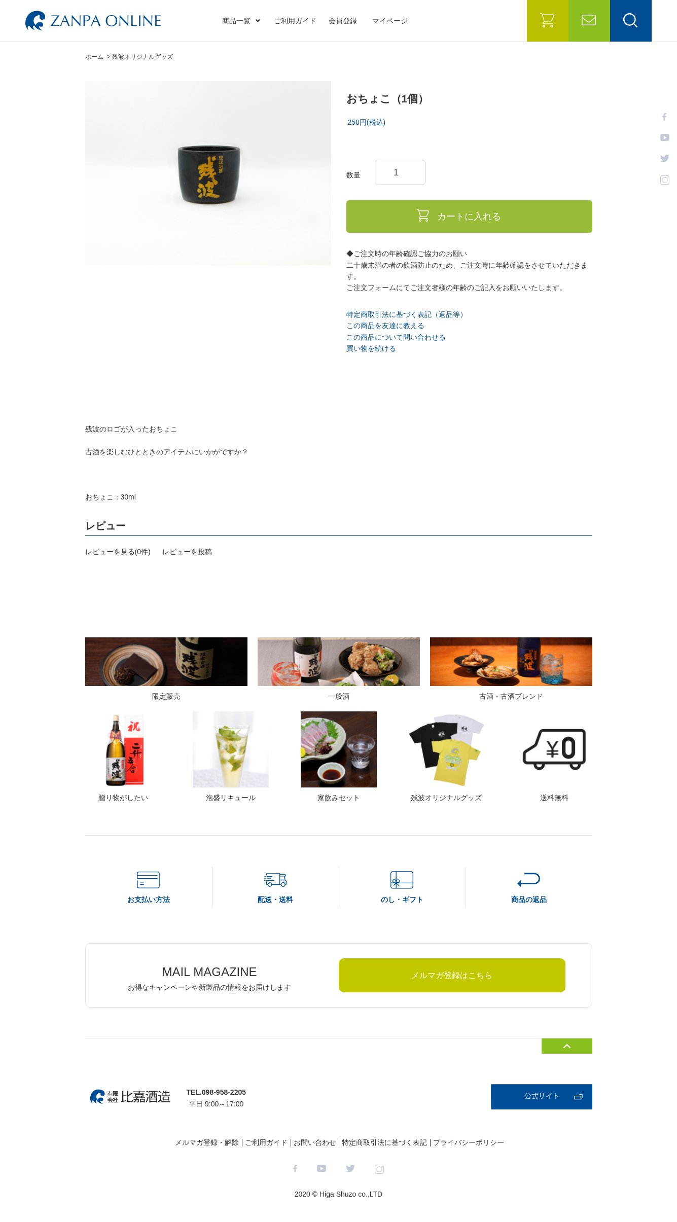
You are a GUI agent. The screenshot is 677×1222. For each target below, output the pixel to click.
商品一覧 (241, 21)
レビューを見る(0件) (118, 552)
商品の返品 (529, 899)
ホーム (94, 56)
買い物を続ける (371, 348)
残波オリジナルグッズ (142, 56)
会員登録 (343, 21)
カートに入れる (469, 216)
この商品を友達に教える (385, 325)
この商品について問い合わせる (396, 337)
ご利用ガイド (295, 21)
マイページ (390, 21)
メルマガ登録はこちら (451, 975)
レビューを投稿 (187, 552)
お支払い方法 (148, 899)
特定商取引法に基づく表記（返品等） (406, 314)
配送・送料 (275, 899)
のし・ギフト (402, 899)
